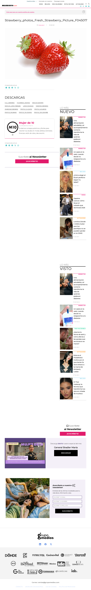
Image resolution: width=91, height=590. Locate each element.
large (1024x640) (28, 106)
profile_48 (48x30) (40, 109)
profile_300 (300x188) (41, 112)
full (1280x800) (9, 103)
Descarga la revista (59, 1)
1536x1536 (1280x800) (42, 106)
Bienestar (82, 117)
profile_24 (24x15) (26, 109)
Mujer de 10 (41, 25)
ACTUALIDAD (80, 4)
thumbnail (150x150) (23, 103)
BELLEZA (47, 4)
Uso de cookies (51, 586)
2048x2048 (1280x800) (11, 109)
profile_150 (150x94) (25, 112)
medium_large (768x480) (13, 106)
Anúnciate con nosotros (45, 1)
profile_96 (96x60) (11, 112)
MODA (41, 4)
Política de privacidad (67, 586)
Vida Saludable (80, 328)
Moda (84, 195)
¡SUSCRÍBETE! (32, 161)
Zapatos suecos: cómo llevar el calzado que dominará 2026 (79, 203)
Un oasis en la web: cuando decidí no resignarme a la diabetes (80, 156)
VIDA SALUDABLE (57, 4)
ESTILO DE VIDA (69, 4)
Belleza (83, 171)
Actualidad (81, 218)
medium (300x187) (37, 103)
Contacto (19, 586)
